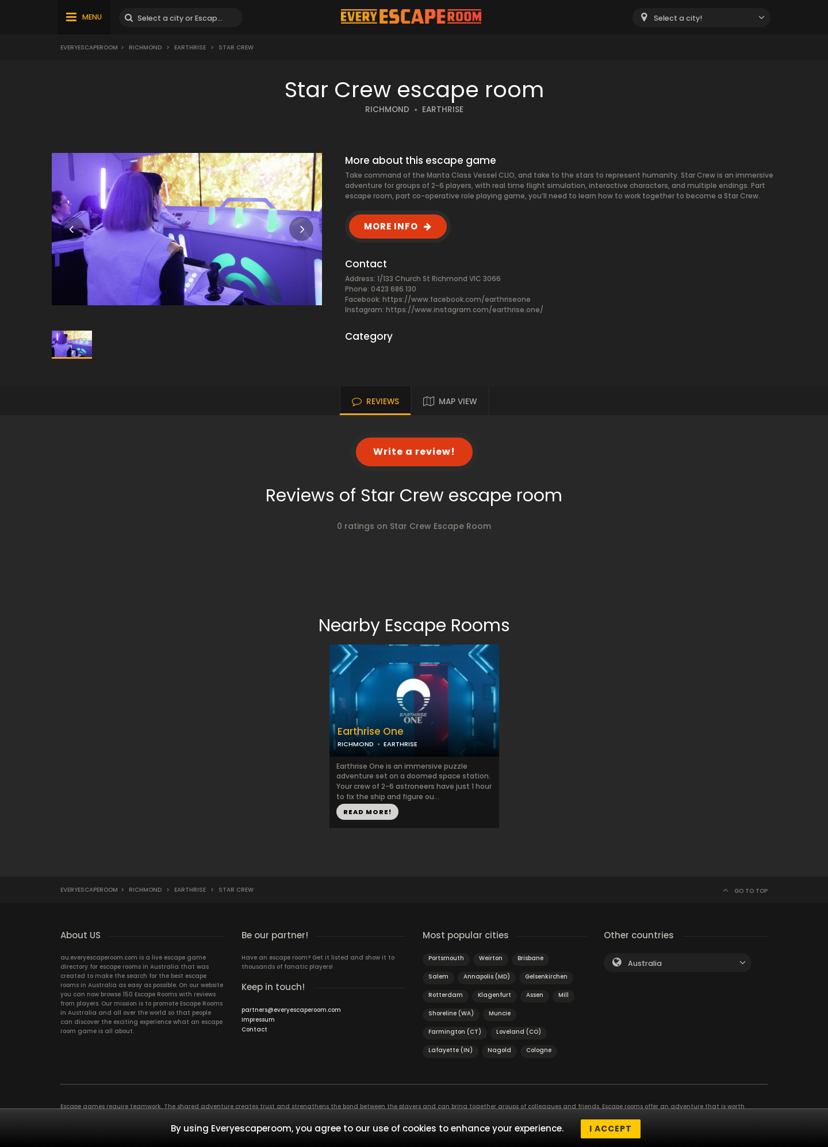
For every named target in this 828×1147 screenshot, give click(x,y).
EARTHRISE (442, 109)
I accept (610, 1128)
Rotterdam (445, 995)
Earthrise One (371, 732)
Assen (534, 995)
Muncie (500, 1013)
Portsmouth (446, 958)
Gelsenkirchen (546, 976)
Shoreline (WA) (451, 1013)
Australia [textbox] (645, 963)
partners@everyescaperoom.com (291, 1010)
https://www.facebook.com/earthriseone (456, 299)
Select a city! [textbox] (678, 18)
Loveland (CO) (518, 1031)
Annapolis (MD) (486, 976)
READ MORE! (367, 811)
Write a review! (414, 451)
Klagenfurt (494, 995)
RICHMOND (387, 109)
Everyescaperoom (89, 47)
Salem (438, 976)
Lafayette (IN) (450, 1050)
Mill (563, 995)
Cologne (538, 1050)
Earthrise (190, 47)
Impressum (258, 1019)
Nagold (499, 1050)
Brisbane (530, 958)
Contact (254, 1029)
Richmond (145, 47)
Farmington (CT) (454, 1031)
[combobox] (701, 17)
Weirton (491, 958)
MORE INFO (391, 226)
